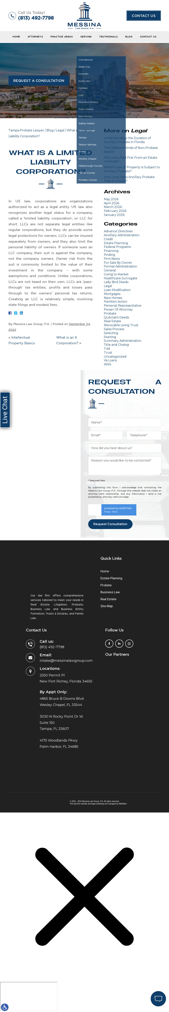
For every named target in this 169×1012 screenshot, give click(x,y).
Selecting (111, 333)
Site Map (106, 606)
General (110, 270)
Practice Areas (61, 36)
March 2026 (113, 207)
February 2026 (115, 211)
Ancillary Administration (121, 235)
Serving (86, 36)
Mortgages (112, 294)
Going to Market (116, 274)
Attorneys (35, 36)
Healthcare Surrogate (120, 278)
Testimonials (108, 36)
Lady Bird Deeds (116, 282)
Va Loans (110, 360)
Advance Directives (118, 231)
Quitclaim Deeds (116, 317)
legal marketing (97, 804)
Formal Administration (120, 266)
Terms (115, 512)
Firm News (112, 258)
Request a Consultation (38, 80)
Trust (108, 352)
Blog (128, 36)
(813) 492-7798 (36, 17)
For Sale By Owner (118, 262)
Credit (108, 239)
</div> (28, 996)
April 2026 (111, 203)
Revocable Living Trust (121, 325)
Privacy (107, 512)
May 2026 (111, 199)
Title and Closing (116, 344)
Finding (109, 255)
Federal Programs (117, 247)
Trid (107, 348)
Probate (110, 313)
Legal (60, 130)
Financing (111, 251)
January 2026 (114, 215)
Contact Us (144, 16)
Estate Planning (116, 243)
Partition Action (115, 301)
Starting (110, 337)
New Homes (113, 298)
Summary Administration (122, 341)
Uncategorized (115, 356)
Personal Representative (122, 305)
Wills (107, 364)
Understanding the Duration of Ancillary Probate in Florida (127, 140)
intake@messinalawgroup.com (66, 661)
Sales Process (114, 329)
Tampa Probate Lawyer (26, 130)
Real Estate (112, 321)
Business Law (110, 592)
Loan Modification (117, 290)
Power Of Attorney (118, 309)
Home (16, 36)
